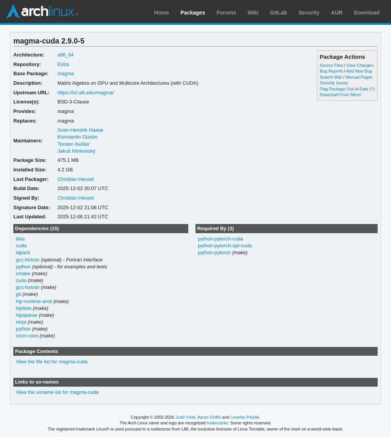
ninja (21, 322)
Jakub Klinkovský (76, 151)
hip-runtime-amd (34, 301)
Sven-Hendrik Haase (80, 130)
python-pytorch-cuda (220, 239)
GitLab (278, 13)
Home (161, 13)
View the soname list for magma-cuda (57, 392)
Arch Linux (42, 11)
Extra (63, 64)
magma (65, 73)
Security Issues (334, 83)
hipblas (24, 308)
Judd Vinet (186, 417)
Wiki (253, 13)
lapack (23, 252)
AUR (337, 13)
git (18, 294)
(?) (372, 89)
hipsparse (26, 315)
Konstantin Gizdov (77, 137)
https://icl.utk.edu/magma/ (85, 92)
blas (20, 239)
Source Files (331, 65)
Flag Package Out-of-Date (344, 89)
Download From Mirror (340, 94)
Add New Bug (359, 71)
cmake (23, 273)
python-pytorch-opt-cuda (225, 245)
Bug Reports (331, 71)
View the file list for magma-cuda (51, 361)
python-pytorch (214, 252)
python (23, 266)
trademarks (217, 423)
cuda (21, 245)
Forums (226, 13)
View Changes (360, 65)
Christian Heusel (75, 179)
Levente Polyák (244, 417)
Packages (193, 13)
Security (309, 13)
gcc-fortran (28, 260)
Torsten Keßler (73, 144)
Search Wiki (331, 77)
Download (367, 13)
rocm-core (27, 336)
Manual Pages (359, 77)
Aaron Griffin (209, 417)
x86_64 (65, 55)
